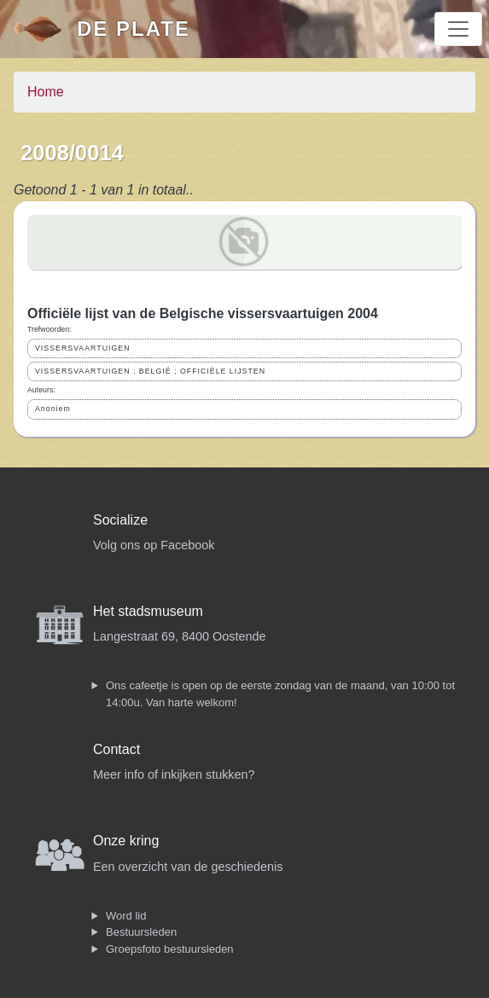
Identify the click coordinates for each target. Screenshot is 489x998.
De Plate (133, 28)
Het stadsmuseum (148, 611)
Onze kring (126, 840)
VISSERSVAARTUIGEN (83, 348)
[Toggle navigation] (458, 29)
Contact (116, 749)
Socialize (120, 520)
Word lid (126, 915)
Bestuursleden (141, 931)
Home (45, 91)
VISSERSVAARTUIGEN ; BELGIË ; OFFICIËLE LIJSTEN (150, 371)
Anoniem (53, 408)
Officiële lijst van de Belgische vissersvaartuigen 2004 (202, 313)
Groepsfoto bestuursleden (170, 949)
